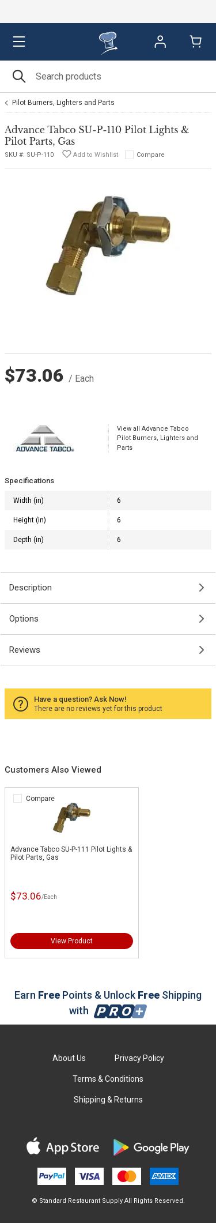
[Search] (108, 76)
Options (24, 619)
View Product (72, 941)
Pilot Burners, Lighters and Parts (63, 103)
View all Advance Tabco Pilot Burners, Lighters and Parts (157, 438)
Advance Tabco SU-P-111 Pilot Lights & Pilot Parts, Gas (71, 853)
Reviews (24, 650)
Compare (151, 155)
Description (30, 587)
